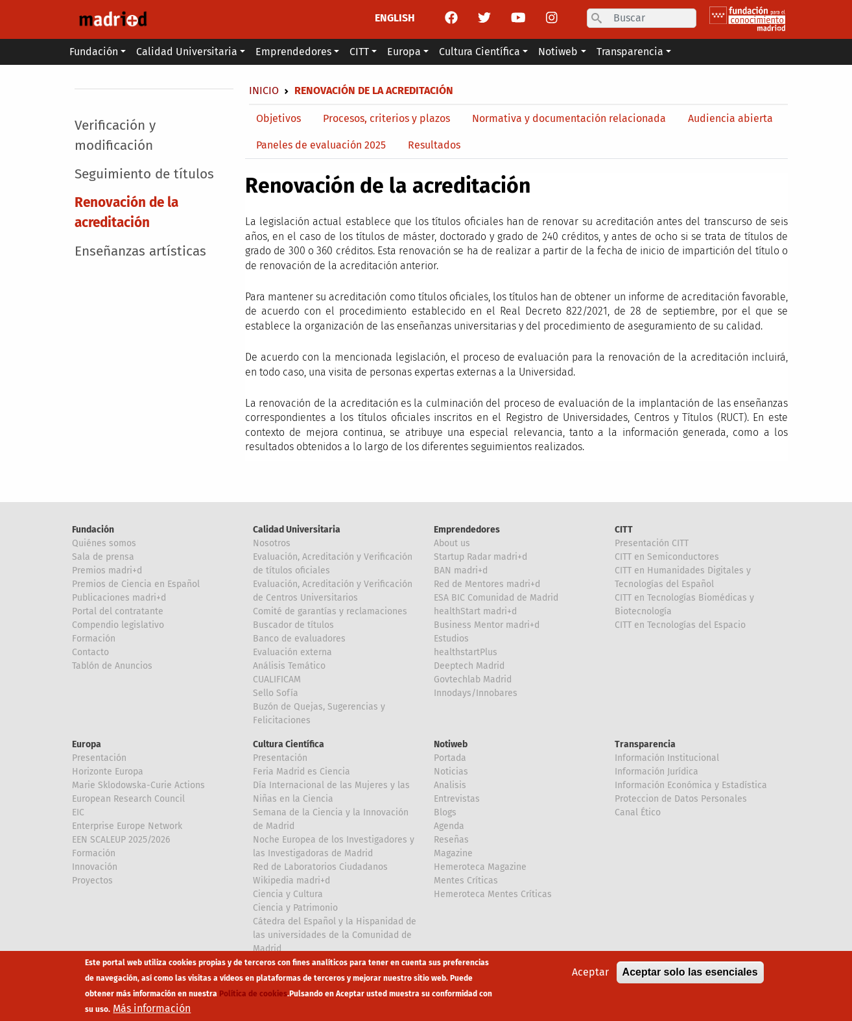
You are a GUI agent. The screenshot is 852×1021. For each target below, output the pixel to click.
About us (452, 543)
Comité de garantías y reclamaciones (330, 611)
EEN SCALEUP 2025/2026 (121, 839)
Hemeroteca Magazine (480, 866)
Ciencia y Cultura (288, 894)
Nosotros (271, 543)
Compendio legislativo (118, 625)
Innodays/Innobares (475, 693)
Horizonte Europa (107, 771)
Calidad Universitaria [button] (186, 51)
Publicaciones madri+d (119, 597)
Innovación (94, 866)
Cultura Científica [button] (479, 51)
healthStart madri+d (475, 611)
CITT (624, 529)
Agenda (449, 826)
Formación (93, 638)
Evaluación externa (292, 652)
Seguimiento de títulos (144, 174)
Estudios (451, 638)
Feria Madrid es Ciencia (301, 771)
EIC (78, 812)
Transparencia (645, 744)
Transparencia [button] (630, 51)
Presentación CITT (652, 543)
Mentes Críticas (466, 880)
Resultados (434, 145)
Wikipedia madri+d (291, 880)
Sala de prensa (103, 556)
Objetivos (278, 118)
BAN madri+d (461, 570)
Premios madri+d (107, 570)
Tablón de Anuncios (112, 665)
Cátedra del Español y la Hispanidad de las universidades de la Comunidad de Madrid (334, 935)
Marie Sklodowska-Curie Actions (138, 785)
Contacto (90, 652)
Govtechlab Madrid (473, 679)
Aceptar (590, 976)
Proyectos (92, 880)
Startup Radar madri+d (480, 556)
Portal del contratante (117, 611)
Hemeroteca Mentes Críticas (493, 894)
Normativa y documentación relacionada (569, 118)
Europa (86, 744)
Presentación (99, 757)
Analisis (450, 785)
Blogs (445, 812)
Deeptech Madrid (469, 665)
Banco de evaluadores (299, 638)
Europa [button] (404, 51)
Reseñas (451, 839)
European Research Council (128, 798)
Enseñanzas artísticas (140, 251)
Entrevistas (457, 798)
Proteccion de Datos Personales (681, 798)
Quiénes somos (104, 543)
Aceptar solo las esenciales (690, 975)
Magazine (453, 853)
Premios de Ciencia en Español (136, 584)
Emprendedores (467, 529)
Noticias (451, 771)
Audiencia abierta (730, 118)
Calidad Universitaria (296, 529)
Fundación (93, 529)
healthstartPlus (465, 652)
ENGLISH (395, 18)
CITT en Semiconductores (667, 556)
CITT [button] (359, 51)
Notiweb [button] (558, 51)
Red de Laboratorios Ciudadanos (320, 866)
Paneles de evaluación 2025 (321, 145)
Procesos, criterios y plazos (386, 118)
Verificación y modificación (115, 135)
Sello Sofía (275, 693)
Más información (152, 1012)
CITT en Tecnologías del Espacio (680, 625)
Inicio (264, 90)
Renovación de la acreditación (126, 213)
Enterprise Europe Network (127, 826)
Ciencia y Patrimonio (295, 907)
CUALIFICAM (277, 679)
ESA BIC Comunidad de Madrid (496, 597)
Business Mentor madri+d (486, 625)
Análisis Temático (289, 665)
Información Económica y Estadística (691, 785)
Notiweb (450, 744)
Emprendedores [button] (293, 51)
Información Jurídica (656, 771)
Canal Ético (638, 812)
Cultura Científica (288, 744)
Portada (450, 757)
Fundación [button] (93, 51)
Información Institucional (667, 757)
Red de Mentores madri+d (487, 584)
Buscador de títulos (293, 625)
